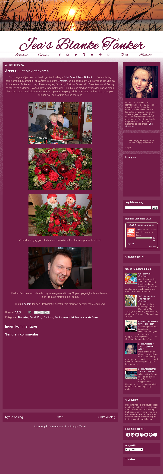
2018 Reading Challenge (141, 224)
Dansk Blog (35, 317)
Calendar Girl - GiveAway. (145, 275)
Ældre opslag (106, 417)
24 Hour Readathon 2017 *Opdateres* (147, 370)
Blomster (23, 317)
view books (153, 246)
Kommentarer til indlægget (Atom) (67, 426)
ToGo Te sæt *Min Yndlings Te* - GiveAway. (146, 298)
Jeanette (139, 229)
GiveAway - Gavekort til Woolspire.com (148, 322)
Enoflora (62, 81)
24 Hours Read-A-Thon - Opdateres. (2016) (146, 346)
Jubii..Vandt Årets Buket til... (80, 77)
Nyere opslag (14, 417)
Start (60, 417)
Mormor (79, 317)
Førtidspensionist (64, 317)
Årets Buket (91, 317)
